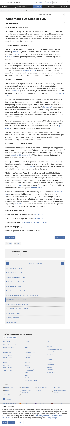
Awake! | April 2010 (20, 10)
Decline (11, 422)
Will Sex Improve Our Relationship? (17, 309)
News (48, 341)
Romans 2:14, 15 (29, 70)
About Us (49, 346)
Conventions (50, 364)
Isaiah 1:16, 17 (55, 161)
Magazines (10, 10)
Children (5, 362)
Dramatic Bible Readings (31, 380)
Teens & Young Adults (8, 360)
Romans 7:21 (18, 185)
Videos (26, 372)
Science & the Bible (7, 367)
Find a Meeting (24, 388)
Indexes (27, 365)
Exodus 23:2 (15, 91)
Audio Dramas (28, 377)
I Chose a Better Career (13, 286)
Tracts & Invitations (30, 352)
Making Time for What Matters (16, 282)
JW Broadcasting (29, 370)
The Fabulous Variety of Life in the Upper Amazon (22, 295)
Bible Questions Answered (9, 345)
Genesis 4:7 (47, 107)
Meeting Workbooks (30, 360)
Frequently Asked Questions (54, 349)
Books (26, 347)
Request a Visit (51, 352)
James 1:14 (39, 214)
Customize (19, 422)
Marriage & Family (7, 357)
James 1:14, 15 (26, 155)
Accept (4, 422)
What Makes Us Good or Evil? (16, 300)
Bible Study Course (7, 350)
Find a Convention (41, 388)
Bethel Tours (50, 357)
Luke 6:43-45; (16, 155)
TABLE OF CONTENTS (35, 263)
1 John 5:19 (44, 123)
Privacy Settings (52, 418)
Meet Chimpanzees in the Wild (15, 291)
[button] (20, 6)
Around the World (51, 372)
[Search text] (59, 2)
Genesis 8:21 (16, 52)
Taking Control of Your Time (15, 273)
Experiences (50, 369)
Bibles (26, 345)
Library (3, 10)
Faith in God (6, 365)
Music (26, 375)
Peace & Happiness (7, 355)
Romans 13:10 (28, 166)
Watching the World (12, 318)
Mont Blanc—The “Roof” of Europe (17, 304)
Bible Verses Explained (8, 347)
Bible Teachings (6, 341)
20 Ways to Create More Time (15, 277)
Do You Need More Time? (14, 268)
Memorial (49, 362)
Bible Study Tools (7, 352)
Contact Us (50, 354)
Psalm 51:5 (10, 57)
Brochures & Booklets (30, 350)
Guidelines (27, 367)
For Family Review (11, 322)
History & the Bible (7, 370)
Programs (27, 362)
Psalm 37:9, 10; (27, 222)
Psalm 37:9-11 (19, 204)
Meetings (49, 359)
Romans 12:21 (36, 187)
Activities (49, 367)
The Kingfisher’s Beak (13, 313)
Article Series (28, 355)
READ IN (42, 14)
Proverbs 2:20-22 (40, 222)
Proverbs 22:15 (19, 54)
